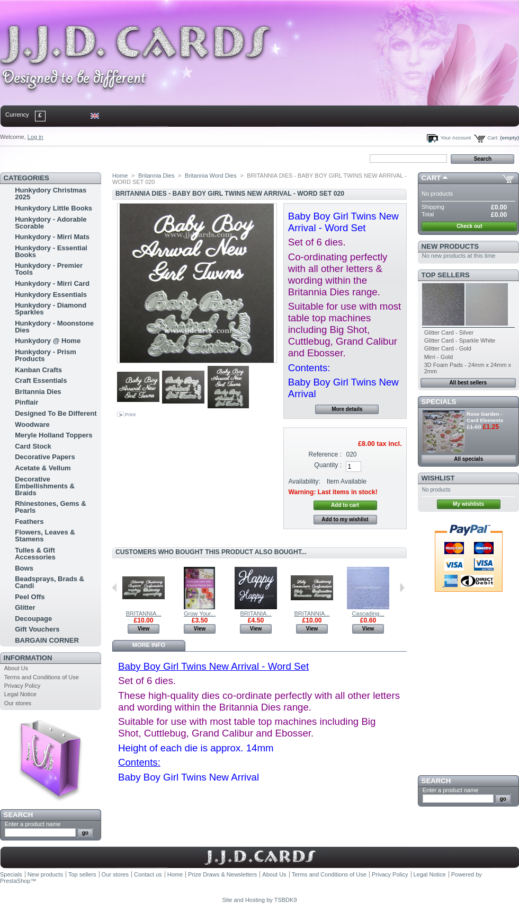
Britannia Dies (38, 392)
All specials (468, 459)
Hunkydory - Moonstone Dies (54, 326)
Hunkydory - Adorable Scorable (50, 222)
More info (148, 645)
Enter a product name (33, 824)
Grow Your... (200, 613)
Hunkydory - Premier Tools (49, 268)
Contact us (148, 874)
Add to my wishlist (344, 519)
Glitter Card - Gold (447, 348)
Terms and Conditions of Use (41, 677)
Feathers (29, 521)
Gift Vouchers (37, 629)
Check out (469, 226)
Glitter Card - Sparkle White (459, 340)
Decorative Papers (45, 457)
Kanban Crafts (38, 370)
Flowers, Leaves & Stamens (45, 535)
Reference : (325, 454)
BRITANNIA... (143, 613)
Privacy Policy (22, 685)
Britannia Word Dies (211, 175)
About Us (16, 668)
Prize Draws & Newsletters (222, 874)
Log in (35, 137)
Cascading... (368, 613)
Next (402, 587)
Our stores (17, 703)
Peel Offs (29, 597)
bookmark (122, 158)
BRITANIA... (255, 613)
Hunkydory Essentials (51, 295)
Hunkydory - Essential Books (51, 251)
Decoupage (33, 619)
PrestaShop (15, 881)
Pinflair (26, 402)
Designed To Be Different (55, 413)
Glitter (25, 607)
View (144, 629)
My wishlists (468, 504)
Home (17, 158)
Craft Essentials (41, 380)
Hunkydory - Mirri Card (52, 283)
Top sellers (446, 275)
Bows (24, 568)
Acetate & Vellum (43, 468)
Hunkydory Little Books (53, 208)
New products (450, 246)
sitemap (87, 158)
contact (52, 158)
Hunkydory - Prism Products (45, 355)
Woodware (32, 424)
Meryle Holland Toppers (53, 435)
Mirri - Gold (438, 357)
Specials (439, 402)
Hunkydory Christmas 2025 (50, 193)
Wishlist (438, 478)
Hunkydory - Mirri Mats (52, 237)
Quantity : (328, 465)
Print (130, 414)
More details (347, 409)
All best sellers (468, 382)
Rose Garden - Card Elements (485, 417)
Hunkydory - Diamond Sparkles (50, 308)
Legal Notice (20, 694)
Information (28, 658)
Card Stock (33, 446)
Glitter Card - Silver (449, 332)
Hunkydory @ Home (47, 341)
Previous (114, 587)
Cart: (492, 138)
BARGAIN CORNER (47, 640)
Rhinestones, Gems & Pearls (50, 507)
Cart (431, 178)
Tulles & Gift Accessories (35, 553)
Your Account (455, 138)
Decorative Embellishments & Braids (45, 486)
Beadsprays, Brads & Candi (49, 582)
